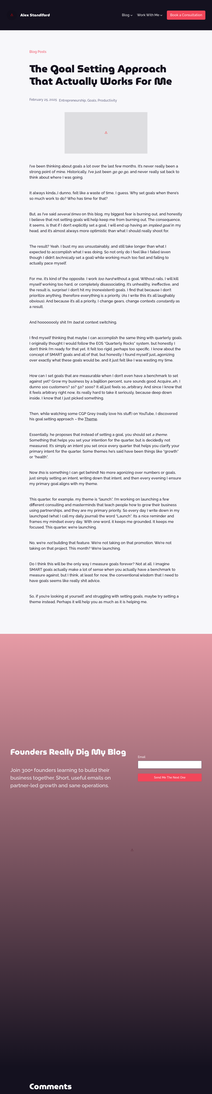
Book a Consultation (186, 15)
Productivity (107, 100)
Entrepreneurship (72, 100)
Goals (91, 100)
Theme (90, 419)
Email (141, 757)
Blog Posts (37, 52)
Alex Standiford (35, 15)
